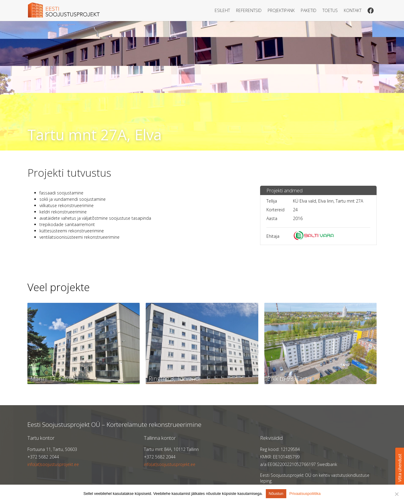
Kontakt (353, 10)
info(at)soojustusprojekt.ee (53, 464)
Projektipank (281, 10)
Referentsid (249, 10)
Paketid (308, 10)
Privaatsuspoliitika (305, 493)
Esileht (222, 10)
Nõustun (276, 493)
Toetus (330, 10)
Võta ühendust (399, 468)
